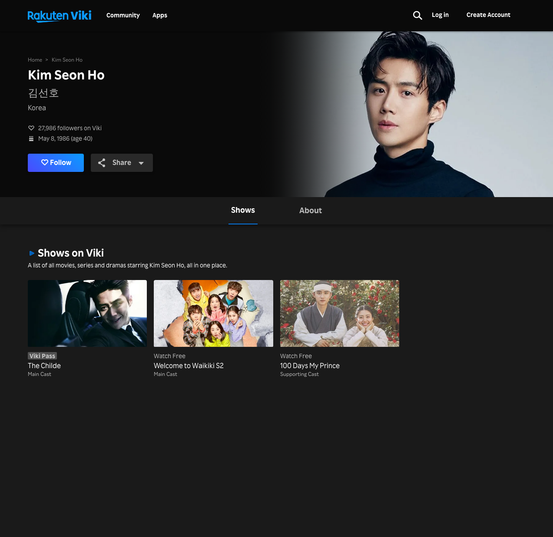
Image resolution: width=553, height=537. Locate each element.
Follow (56, 163)
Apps (159, 15)
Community (123, 15)
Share (121, 162)
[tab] (243, 210)
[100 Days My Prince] (339, 325)
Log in (440, 14)
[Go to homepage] (59, 15)
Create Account (488, 14)
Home (35, 59)
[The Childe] (87, 325)
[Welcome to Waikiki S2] (213, 325)
